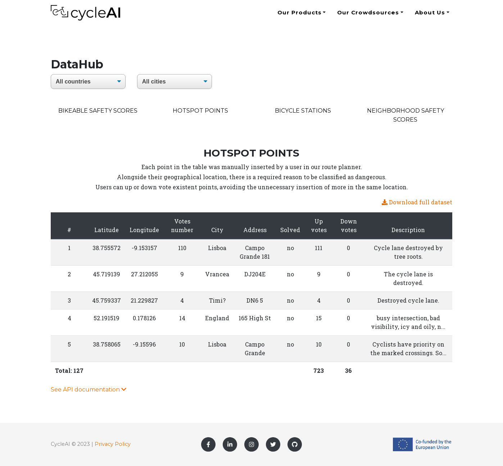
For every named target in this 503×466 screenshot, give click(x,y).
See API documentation (88, 389)
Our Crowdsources (368, 15)
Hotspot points (200, 110)
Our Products (299, 15)
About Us (430, 15)
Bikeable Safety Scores (97, 110)
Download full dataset (417, 202)
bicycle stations (303, 110)
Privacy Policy (113, 444)
